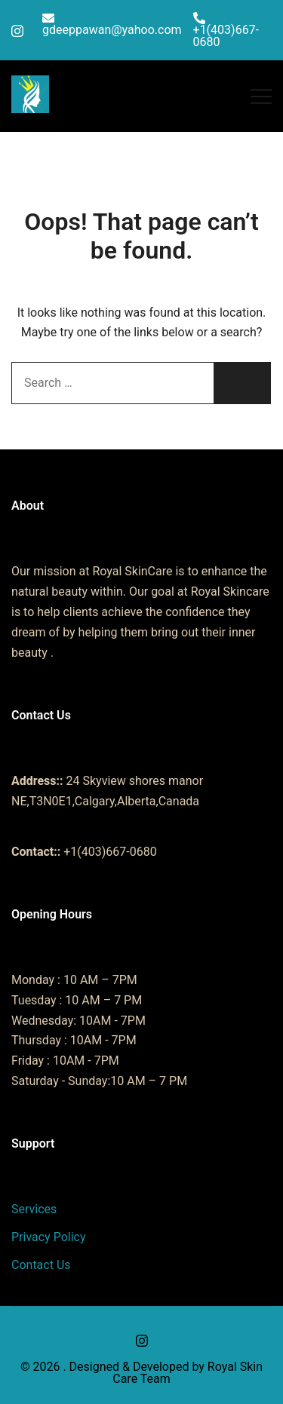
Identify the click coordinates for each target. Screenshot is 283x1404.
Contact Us (41, 1265)
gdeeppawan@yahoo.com (112, 24)
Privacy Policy (48, 1237)
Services (34, 1209)
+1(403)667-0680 (226, 30)
